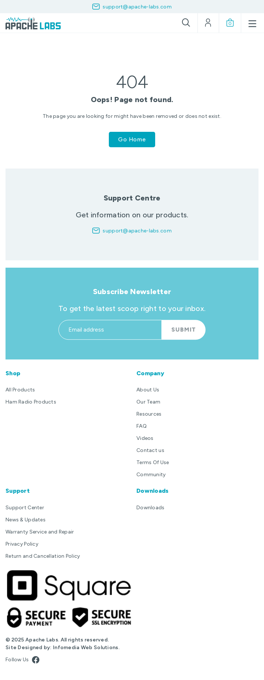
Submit (183, 337)
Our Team (148, 402)
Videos (145, 438)
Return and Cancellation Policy (43, 556)
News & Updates (26, 520)
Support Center (25, 507)
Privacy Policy (22, 544)
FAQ (141, 426)
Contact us (150, 450)
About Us (147, 390)
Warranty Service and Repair (40, 532)
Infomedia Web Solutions (85, 647)
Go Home (132, 139)
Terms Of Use (152, 462)
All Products (20, 390)
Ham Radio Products (31, 402)
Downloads (150, 507)
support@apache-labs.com (137, 7)
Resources (149, 414)
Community (151, 474)
